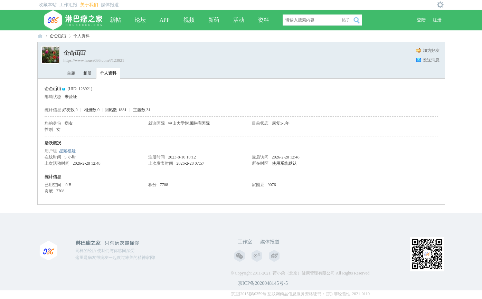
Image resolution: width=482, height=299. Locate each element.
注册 (437, 19)
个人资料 (108, 73)
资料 (263, 20)
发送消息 (431, 60)
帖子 (346, 20)
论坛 (140, 20)
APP (165, 20)
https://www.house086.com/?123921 (94, 60)
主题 (71, 73)
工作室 (245, 241)
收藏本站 (48, 4)
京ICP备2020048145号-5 (263, 283)
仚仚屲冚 (58, 35)
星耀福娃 (67, 150)
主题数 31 (142, 109)
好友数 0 (70, 109)
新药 (213, 20)
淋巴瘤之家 (40, 36)
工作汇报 (68, 4)
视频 (189, 20)
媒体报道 (110, 4)
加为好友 (431, 50)
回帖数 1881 (115, 109)
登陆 (421, 19)
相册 (87, 73)
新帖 (115, 20)
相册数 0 (92, 109)
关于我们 (89, 4)
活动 (238, 20)
